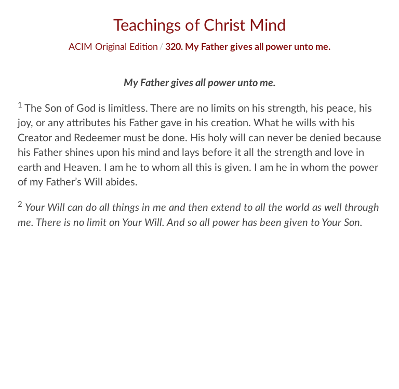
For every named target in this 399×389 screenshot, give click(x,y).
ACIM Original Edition (113, 46)
